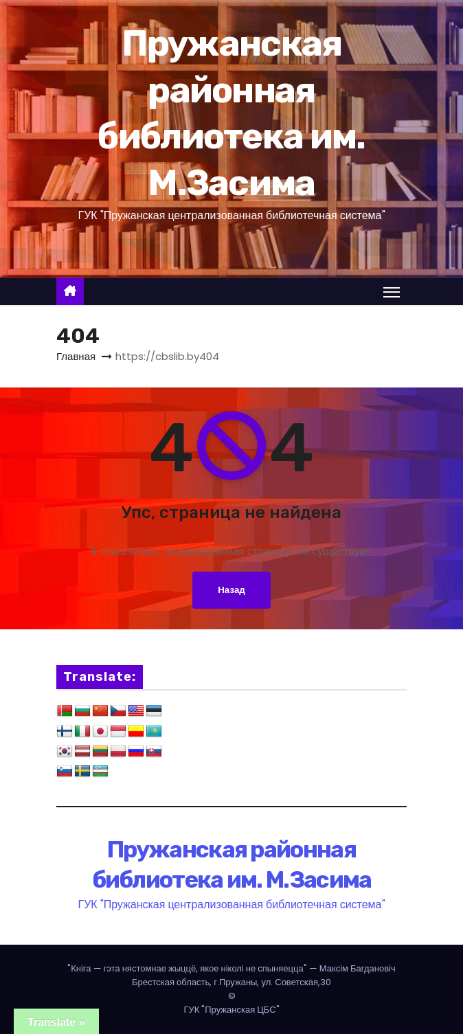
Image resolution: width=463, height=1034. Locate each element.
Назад (231, 589)
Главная (75, 356)
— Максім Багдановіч (231, 968)
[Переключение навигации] (391, 292)
